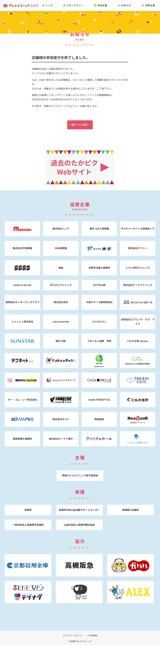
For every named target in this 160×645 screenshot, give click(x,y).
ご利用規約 (92, 635)
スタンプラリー (75, 5)
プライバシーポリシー (72, 635)
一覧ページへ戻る (79, 124)
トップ (49, 5)
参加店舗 (102, 5)
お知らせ (126, 5)
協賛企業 (150, 5)
